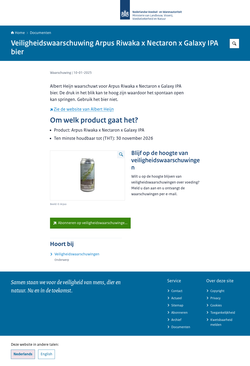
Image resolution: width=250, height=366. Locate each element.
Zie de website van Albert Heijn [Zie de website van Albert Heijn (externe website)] (82, 109)
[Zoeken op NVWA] (234, 43)
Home (18, 32)
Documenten (40, 32)
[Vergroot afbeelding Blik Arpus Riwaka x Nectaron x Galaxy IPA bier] (121, 154)
